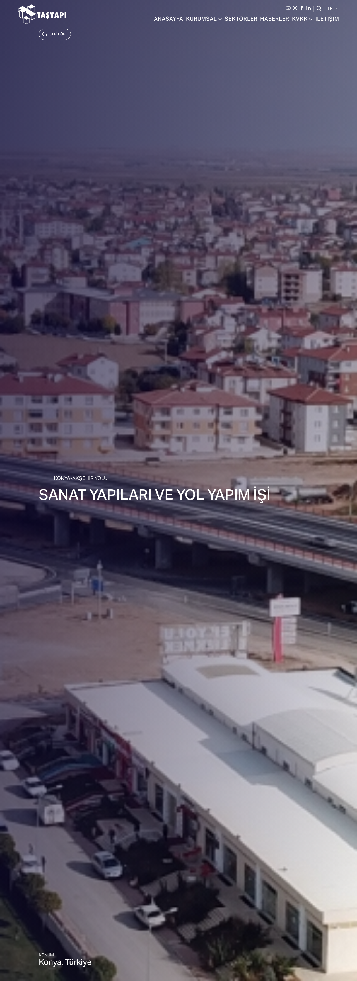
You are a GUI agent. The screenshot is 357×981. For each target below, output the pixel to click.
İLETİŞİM (327, 19)
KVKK (302, 19)
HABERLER (274, 19)
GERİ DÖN (53, 34)
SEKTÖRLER (241, 19)
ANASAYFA (168, 19)
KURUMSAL (204, 19)
